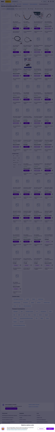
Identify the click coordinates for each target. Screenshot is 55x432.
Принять (50, 428)
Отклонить (41, 428)
